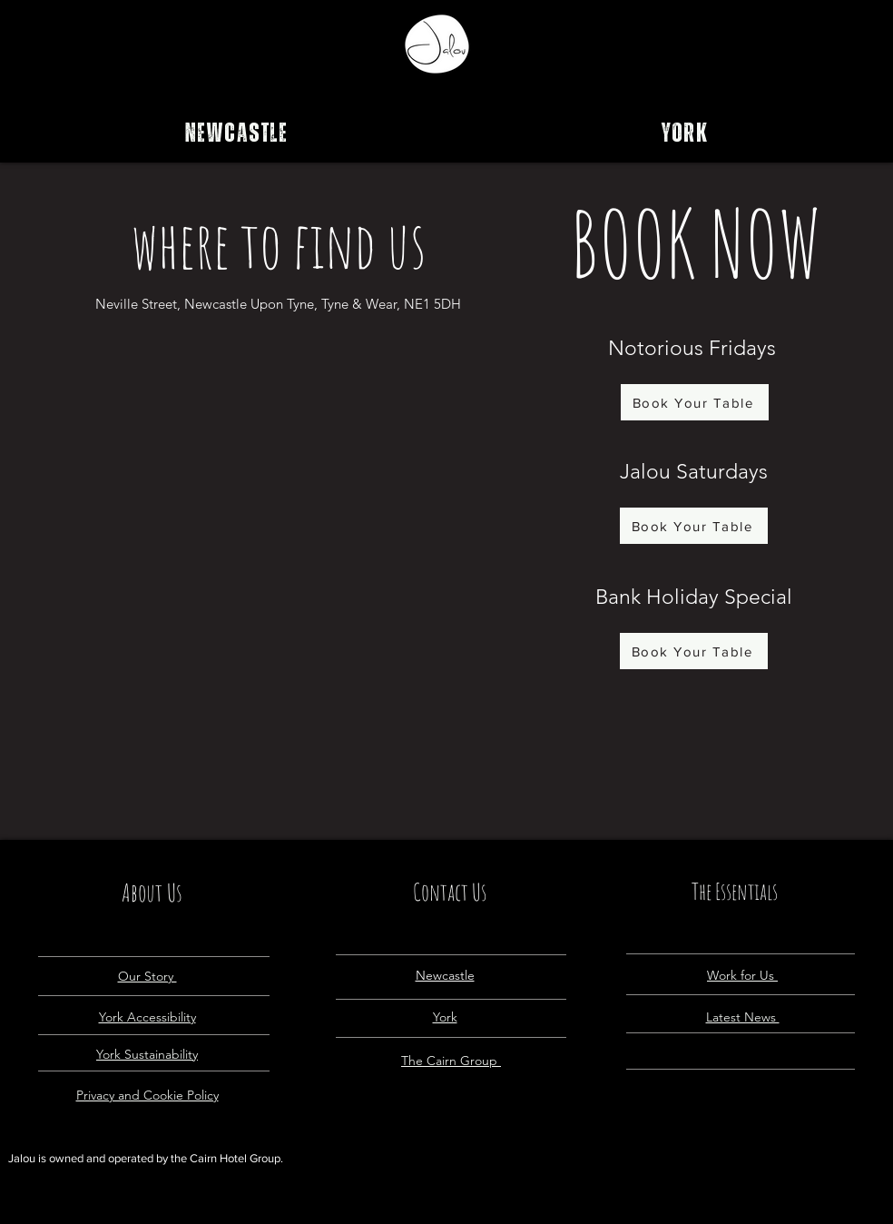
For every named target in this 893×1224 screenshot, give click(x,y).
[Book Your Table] (695, 402)
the (180, 1158)
